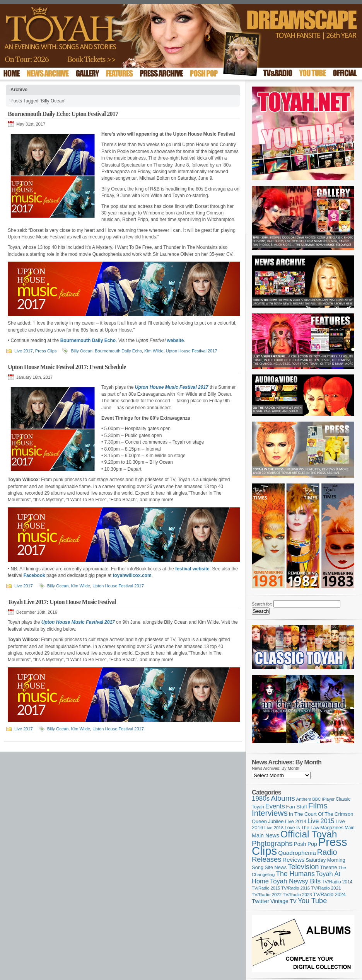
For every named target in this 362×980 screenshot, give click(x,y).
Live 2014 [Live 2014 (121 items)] (296, 821)
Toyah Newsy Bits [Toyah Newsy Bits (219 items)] (295, 881)
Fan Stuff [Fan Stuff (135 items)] (296, 807)
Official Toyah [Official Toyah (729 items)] (308, 834)
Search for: (262, 604)
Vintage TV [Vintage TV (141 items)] (283, 901)
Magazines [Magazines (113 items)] (331, 827)
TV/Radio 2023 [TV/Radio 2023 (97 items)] (297, 894)
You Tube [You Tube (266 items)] (312, 901)
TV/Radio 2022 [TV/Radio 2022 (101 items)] (267, 894)
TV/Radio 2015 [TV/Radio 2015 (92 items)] (266, 888)
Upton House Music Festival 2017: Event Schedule (67, 367)
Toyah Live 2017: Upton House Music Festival (62, 602)
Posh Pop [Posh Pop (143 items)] (305, 844)
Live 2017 (23, 351)
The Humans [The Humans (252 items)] (295, 874)
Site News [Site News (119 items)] (276, 867)
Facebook (34, 575)
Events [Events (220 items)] (275, 806)
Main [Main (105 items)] (350, 827)
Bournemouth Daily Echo (118, 351)
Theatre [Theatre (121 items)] (328, 867)
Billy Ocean (81, 351)
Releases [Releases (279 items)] (266, 859)
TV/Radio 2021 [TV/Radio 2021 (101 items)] (326, 888)
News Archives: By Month (275, 768)
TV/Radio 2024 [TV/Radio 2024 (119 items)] (329, 894)
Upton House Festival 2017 (191, 351)
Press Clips (46, 351)
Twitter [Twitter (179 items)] (260, 901)
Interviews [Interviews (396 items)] (270, 812)
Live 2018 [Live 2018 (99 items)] (274, 827)
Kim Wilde (154, 351)
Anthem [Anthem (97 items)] (303, 799)
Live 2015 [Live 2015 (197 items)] (320, 820)
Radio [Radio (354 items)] (327, 852)
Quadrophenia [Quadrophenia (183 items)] (297, 852)
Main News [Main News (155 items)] (265, 835)
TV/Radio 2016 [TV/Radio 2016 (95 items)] (295, 888)
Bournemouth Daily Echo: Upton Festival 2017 (63, 114)
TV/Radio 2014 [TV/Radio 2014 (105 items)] (337, 882)
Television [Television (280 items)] (303, 867)
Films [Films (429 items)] (318, 805)
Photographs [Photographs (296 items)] (272, 843)
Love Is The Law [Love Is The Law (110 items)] (302, 827)
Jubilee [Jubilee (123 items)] (276, 821)
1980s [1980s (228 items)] (261, 798)
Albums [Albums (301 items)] (283, 798)
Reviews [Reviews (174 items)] (293, 859)
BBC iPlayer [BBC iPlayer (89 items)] (323, 799)
